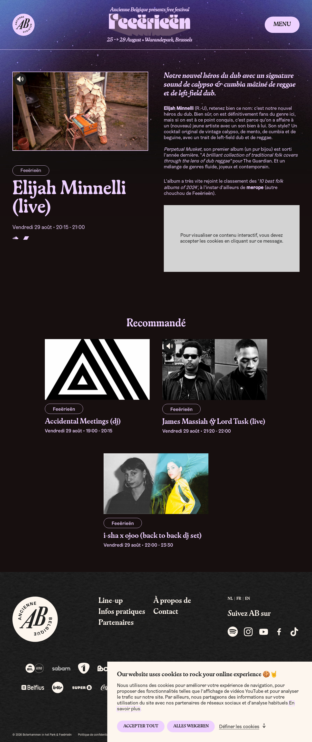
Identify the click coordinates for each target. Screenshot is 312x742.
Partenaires (116, 623)
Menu (282, 25)
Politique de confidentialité (95, 734)
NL (230, 599)
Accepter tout (140, 726)
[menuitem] (230, 599)
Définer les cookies (239, 726)
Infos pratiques (121, 612)
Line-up (110, 601)
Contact (165, 612)
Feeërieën (30, 170)
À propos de (172, 601)
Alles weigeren (191, 726)
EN (247, 599)
